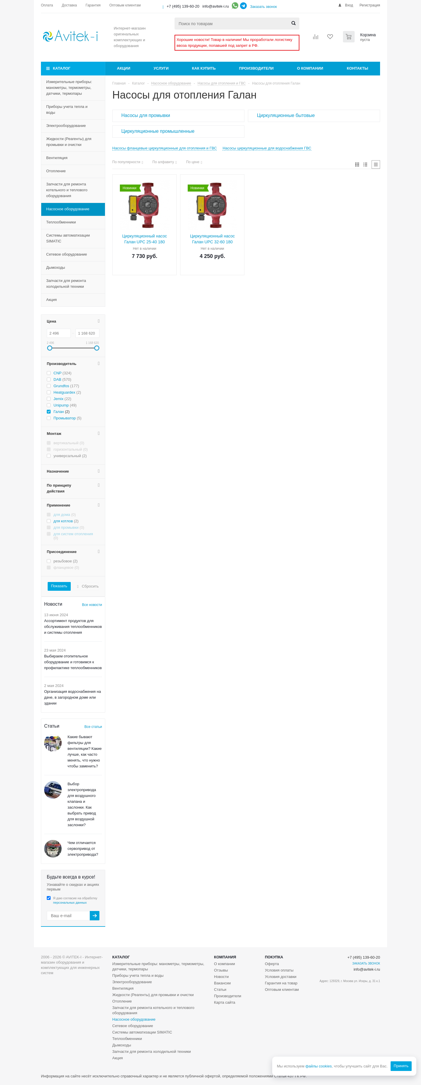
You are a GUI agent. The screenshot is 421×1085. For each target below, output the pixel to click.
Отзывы (221, 970)
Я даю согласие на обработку (75, 900)
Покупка (274, 957)
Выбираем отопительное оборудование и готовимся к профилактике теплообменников (73, 662)
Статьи (220, 989)
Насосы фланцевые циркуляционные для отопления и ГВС (164, 148)
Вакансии (222, 983)
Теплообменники (61, 222)
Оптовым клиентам (282, 989)
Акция (51, 299)
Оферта (272, 964)
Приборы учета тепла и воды (66, 109)
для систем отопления (73, 534)
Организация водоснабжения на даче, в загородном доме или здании (72, 697)
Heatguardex (64, 392)
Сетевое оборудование (66, 254)
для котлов (63, 521)
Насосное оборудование (67, 209)
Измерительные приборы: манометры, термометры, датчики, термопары (69, 88)
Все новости (92, 605)
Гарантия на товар (281, 983)
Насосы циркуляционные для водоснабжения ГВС (266, 148)
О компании (310, 68)
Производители (256, 68)
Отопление (56, 171)
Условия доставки (280, 976)
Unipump (61, 405)
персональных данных (70, 902)
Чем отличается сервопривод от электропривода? (83, 849)
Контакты (357, 68)
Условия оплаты (279, 970)
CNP (57, 373)
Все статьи (93, 727)
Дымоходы (55, 267)
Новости (221, 976)
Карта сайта (224, 1002)
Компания (225, 957)
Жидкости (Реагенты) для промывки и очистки (68, 142)
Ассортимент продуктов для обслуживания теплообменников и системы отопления (73, 627)
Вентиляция (57, 158)
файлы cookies (318, 1066)
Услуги (161, 68)
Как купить (204, 68)
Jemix (58, 399)
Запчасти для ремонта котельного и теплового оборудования (66, 190)
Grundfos (61, 386)
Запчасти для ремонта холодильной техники (66, 283)
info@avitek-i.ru (215, 6)
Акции (123, 68)
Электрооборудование (66, 125)
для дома (62, 514)
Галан (59, 411)
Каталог (61, 68)
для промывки (66, 527)
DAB (57, 379)
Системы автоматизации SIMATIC (68, 238)
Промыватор (65, 418)
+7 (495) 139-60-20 (183, 6)
